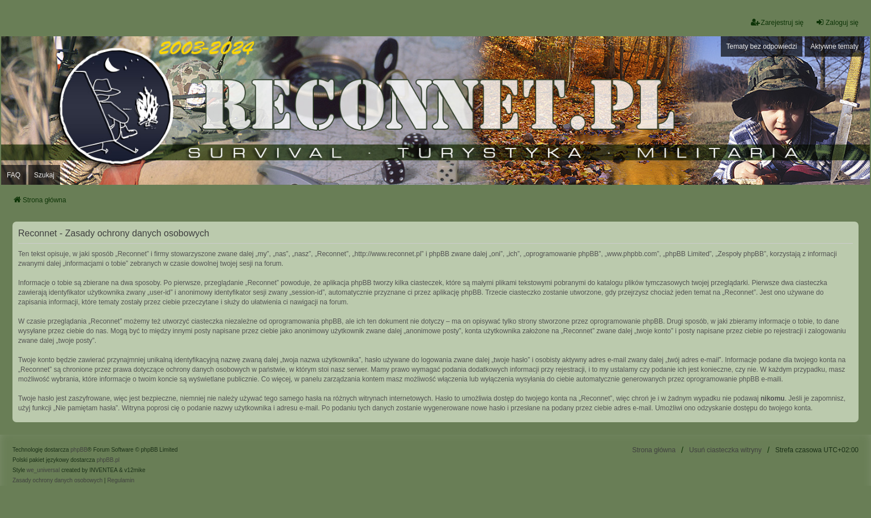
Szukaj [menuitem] (44, 175)
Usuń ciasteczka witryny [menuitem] (725, 450)
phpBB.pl (108, 460)
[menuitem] (57, 480)
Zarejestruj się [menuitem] (777, 22)
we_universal (43, 470)
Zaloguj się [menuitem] (837, 22)
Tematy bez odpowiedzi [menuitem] (761, 46)
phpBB (78, 450)
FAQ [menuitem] (13, 175)
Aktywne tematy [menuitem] (834, 46)
